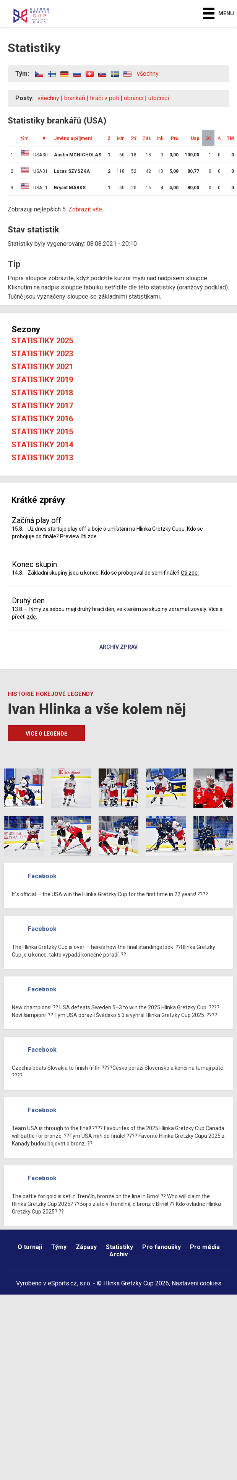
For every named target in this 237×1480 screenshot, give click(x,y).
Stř (133, 138)
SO (208, 138)
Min (121, 138)
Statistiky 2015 (42, 431)
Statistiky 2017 (42, 405)
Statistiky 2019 (42, 379)
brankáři (74, 98)
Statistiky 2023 (42, 353)
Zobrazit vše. (85, 209)
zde (92, 536)
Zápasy (86, 1247)
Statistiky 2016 (42, 418)
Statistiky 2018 (42, 392)
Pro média (205, 1247)
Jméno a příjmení (73, 138)
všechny (148, 73)
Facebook (42, 876)
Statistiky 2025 (42, 340)
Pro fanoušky (161, 1247)
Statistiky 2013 (42, 457)
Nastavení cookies (196, 1283)
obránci (133, 98)
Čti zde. (190, 573)
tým (25, 138)
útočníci (158, 98)
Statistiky (119, 1247)
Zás (147, 138)
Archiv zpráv (118, 647)
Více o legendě (46, 734)
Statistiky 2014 (42, 444)
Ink (160, 138)
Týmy (59, 1247)
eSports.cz (62, 1283)
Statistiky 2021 (42, 366)
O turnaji (30, 1247)
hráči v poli (104, 98)
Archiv (118, 1254)
